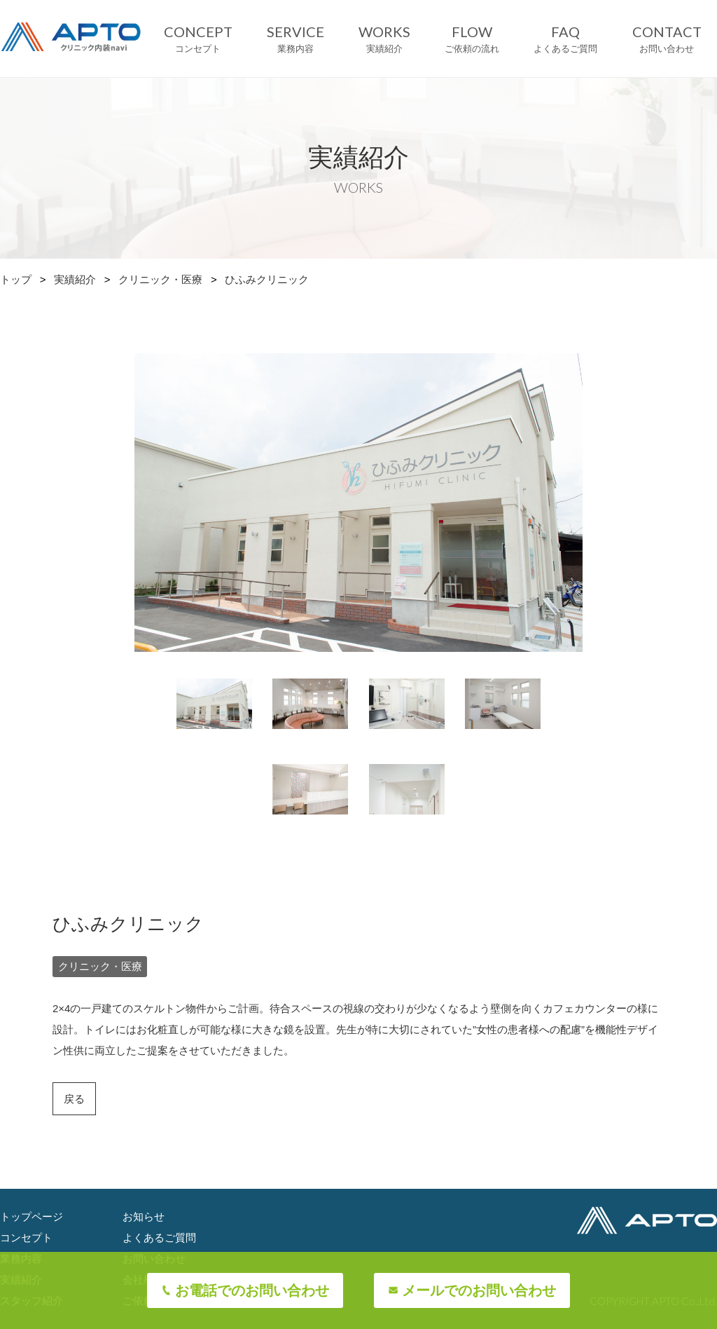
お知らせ (144, 1216)
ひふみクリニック (267, 279)
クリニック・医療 (160, 279)
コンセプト (26, 1237)
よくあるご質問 (159, 1237)
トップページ (31, 1216)
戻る (74, 1099)
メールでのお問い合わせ (479, 1290)
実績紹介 (75, 279)
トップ (16, 279)
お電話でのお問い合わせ (252, 1290)
